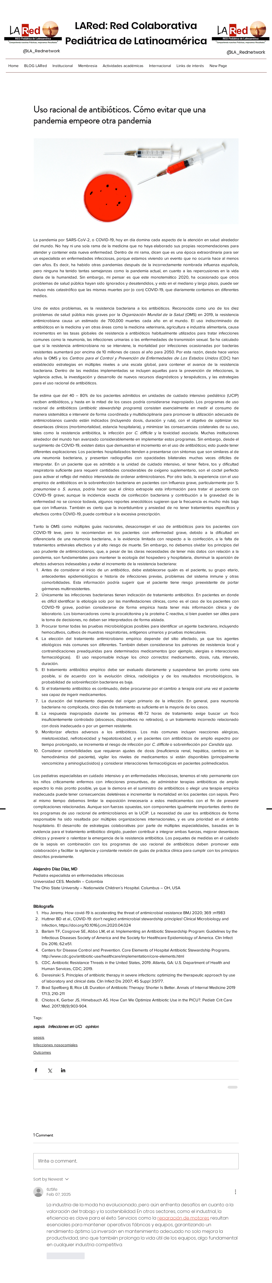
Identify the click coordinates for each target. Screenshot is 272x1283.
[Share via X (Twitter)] (49, 1070)
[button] (87, 65)
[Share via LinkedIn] (63, 1070)
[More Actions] (235, 1192)
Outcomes (42, 1052)
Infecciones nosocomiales (55, 1045)
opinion (92, 1026)
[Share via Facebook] (36, 1070)
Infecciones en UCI (65, 1026)
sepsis (39, 1026)
